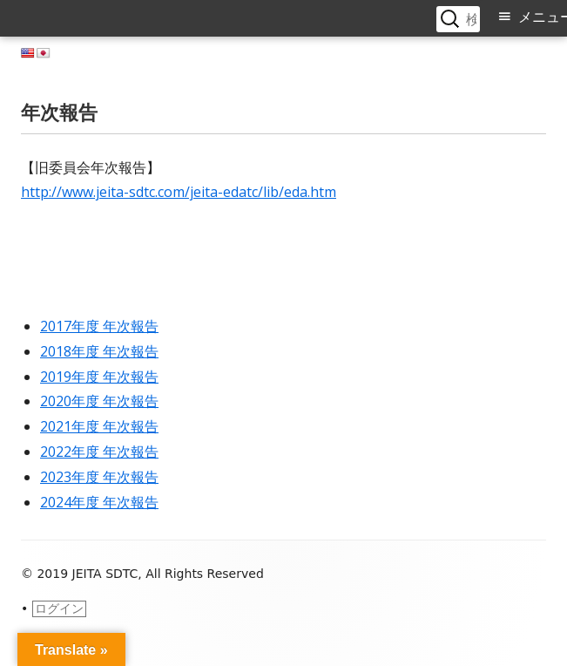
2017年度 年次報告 (99, 326)
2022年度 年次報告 (99, 451)
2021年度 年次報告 (99, 426)
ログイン (59, 608)
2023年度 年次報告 (99, 476)
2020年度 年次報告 (99, 401)
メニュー (542, 17)
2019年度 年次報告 (99, 376)
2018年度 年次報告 (99, 351)
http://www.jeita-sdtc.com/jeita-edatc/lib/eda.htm (178, 191)
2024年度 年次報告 (99, 502)
